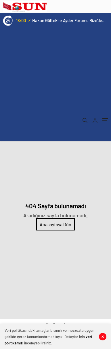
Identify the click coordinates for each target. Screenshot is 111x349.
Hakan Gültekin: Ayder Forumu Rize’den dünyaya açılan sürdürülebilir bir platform (69, 20)
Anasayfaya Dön (55, 224)
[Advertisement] (55, 85)
